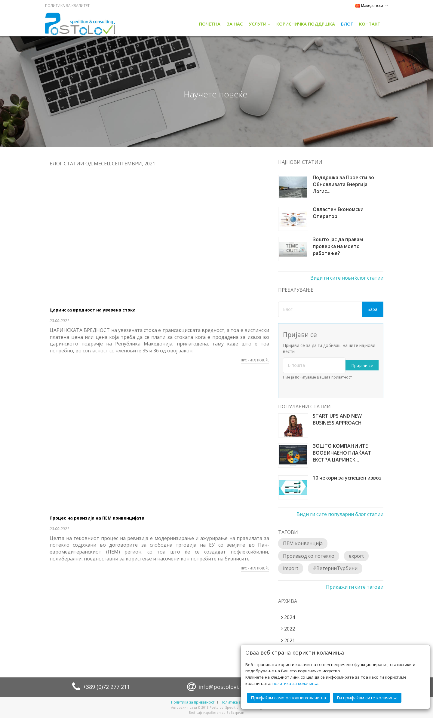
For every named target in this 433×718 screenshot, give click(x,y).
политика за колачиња (295, 683)
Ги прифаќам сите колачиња (367, 698)
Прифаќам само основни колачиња (288, 698)
